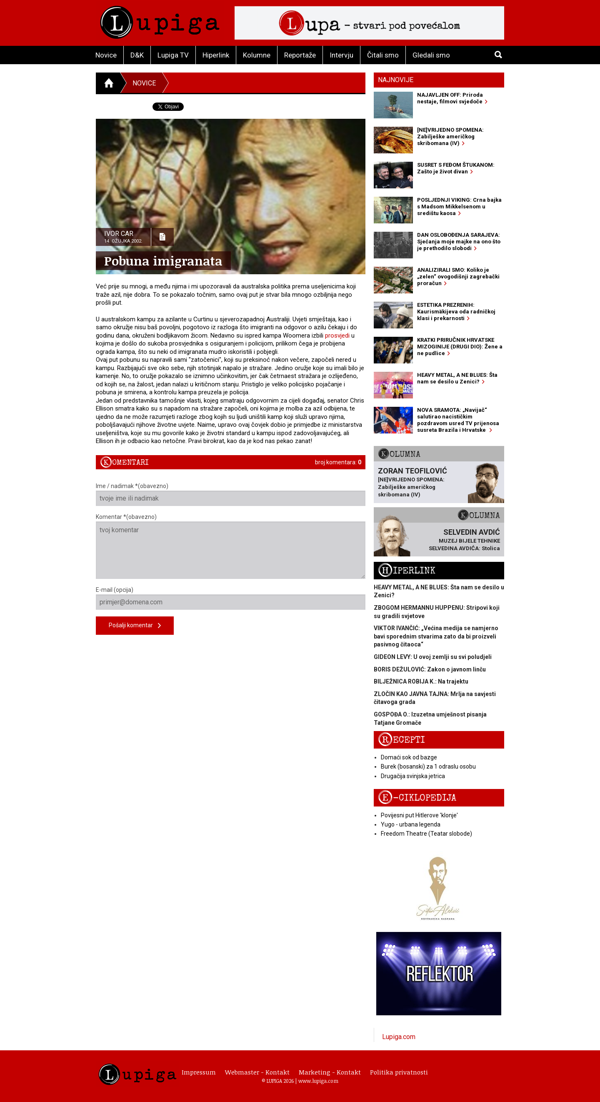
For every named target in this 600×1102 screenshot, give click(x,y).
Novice (106, 55)
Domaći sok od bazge (409, 757)
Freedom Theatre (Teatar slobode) (426, 833)
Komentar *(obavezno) (230, 546)
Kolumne (256, 55)
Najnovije (395, 80)
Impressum (199, 1072)
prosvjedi (337, 335)
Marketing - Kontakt (330, 1072)
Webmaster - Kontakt (257, 1072)
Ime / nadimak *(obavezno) (230, 494)
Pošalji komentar (135, 625)
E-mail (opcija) (230, 598)
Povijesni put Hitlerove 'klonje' (419, 815)
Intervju (341, 55)
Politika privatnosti (399, 1072)
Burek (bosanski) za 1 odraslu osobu (428, 766)
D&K (137, 55)
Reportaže (300, 55)
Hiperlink (215, 55)
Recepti (401, 740)
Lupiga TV (173, 55)
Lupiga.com (398, 1037)
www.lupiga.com (318, 1080)
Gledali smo (431, 55)
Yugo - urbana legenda (410, 824)
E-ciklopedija (417, 798)
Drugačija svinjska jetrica (413, 776)
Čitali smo (383, 55)
